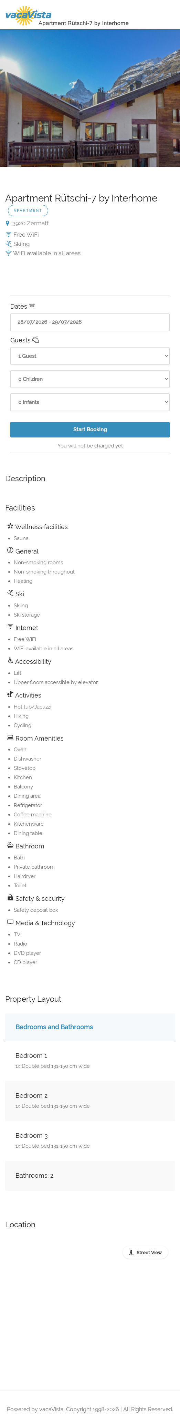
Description (25, 478)
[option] (90, 98)
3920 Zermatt (27, 223)
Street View (149, 1252)
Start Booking (92, 431)
